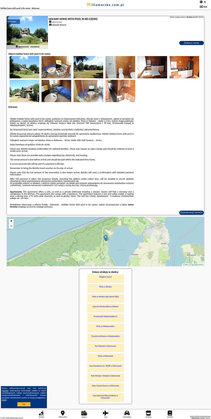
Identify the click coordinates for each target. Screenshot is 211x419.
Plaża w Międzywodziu (105, 326)
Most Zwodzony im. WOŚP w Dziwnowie (105, 366)
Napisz (208, 418)
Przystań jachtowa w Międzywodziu (105, 336)
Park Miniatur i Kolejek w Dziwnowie (105, 376)
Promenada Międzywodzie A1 (106, 316)
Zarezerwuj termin (191, 212)
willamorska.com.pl (105, 5)
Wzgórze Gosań (105, 277)
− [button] (11, 226)
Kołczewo (12, 21)
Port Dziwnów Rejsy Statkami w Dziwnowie (105, 396)
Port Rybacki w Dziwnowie (105, 346)
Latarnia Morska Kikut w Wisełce (105, 306)
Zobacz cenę (191, 42)
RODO (4, 400)
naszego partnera (44, 206)
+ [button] (11, 221)
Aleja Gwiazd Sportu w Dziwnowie (105, 386)
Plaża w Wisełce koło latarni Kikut (105, 296)
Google (5, 390)
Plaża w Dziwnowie (105, 356)
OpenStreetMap (197, 265)
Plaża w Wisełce (105, 287)
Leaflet (185, 265)
